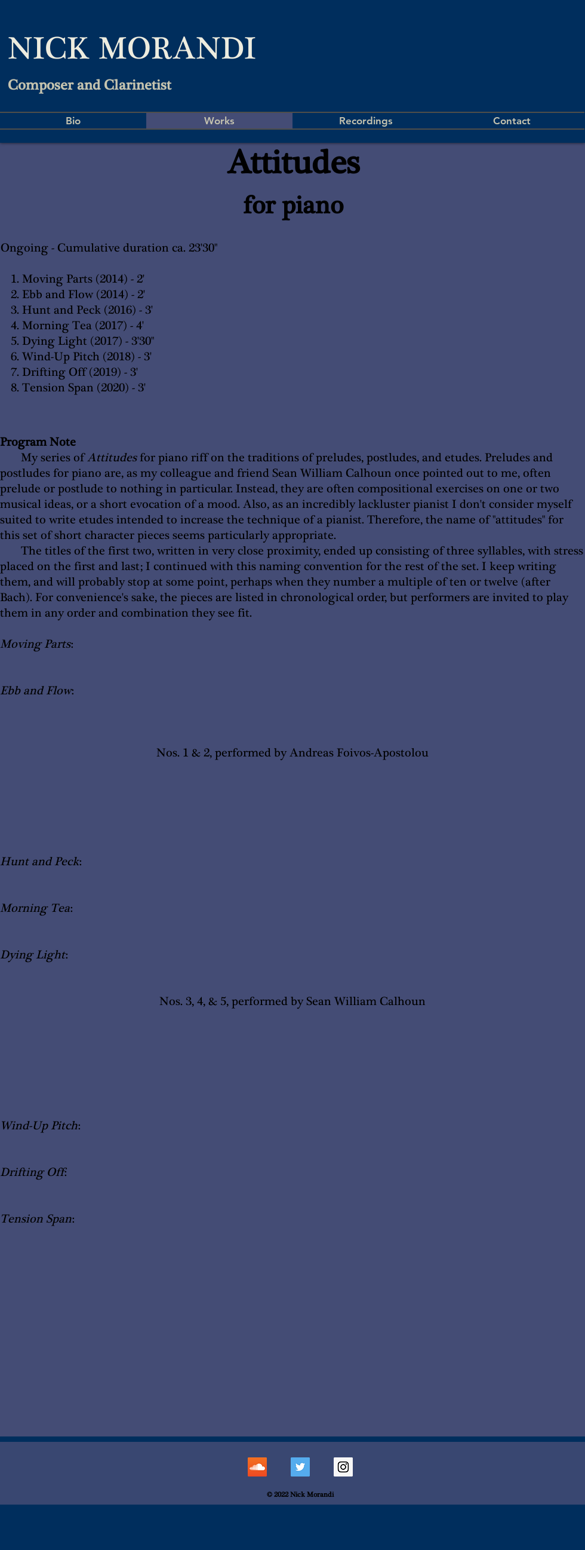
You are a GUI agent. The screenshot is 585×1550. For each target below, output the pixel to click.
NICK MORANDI (132, 48)
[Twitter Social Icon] (300, 1467)
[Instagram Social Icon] (343, 1467)
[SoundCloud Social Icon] (257, 1467)
